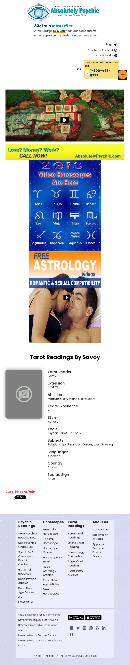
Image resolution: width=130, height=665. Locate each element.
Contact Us (100, 529)
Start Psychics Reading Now (28, 535)
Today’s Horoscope (50, 541)
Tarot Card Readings (75, 535)
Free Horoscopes (51, 591)
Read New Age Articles (26, 590)
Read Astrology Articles (49, 571)
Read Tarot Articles (75, 573)
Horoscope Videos (50, 550)
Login (109, 44)
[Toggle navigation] (122, 74)
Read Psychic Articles (27, 581)
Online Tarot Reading (76, 545)
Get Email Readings (24, 571)
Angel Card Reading (75, 563)
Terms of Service (47, 635)
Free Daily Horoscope (50, 531)
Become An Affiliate (100, 537)
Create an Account (100, 50)
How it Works (104, 55)
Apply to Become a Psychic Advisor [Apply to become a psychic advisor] (99, 550)
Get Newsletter (25, 599)
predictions (65, 35)
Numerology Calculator (76, 554)
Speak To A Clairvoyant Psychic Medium (26, 558)
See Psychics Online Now (27, 545)
